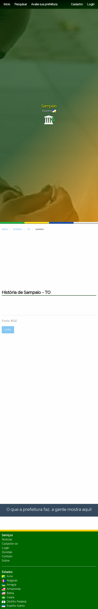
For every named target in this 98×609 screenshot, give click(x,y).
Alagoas (9, 580)
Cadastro (77, 4)
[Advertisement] (49, 258)
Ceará (8, 597)
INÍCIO (5, 229)
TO (28, 229)
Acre (7, 576)
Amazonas (11, 589)
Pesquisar (20, 4)
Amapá (9, 584)
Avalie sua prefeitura (44, 4)
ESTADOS (17, 229)
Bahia (8, 593)
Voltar (7, 344)
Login (90, 4)
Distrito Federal (14, 601)
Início (7, 4)
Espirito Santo (13, 605)
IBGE (14, 335)
